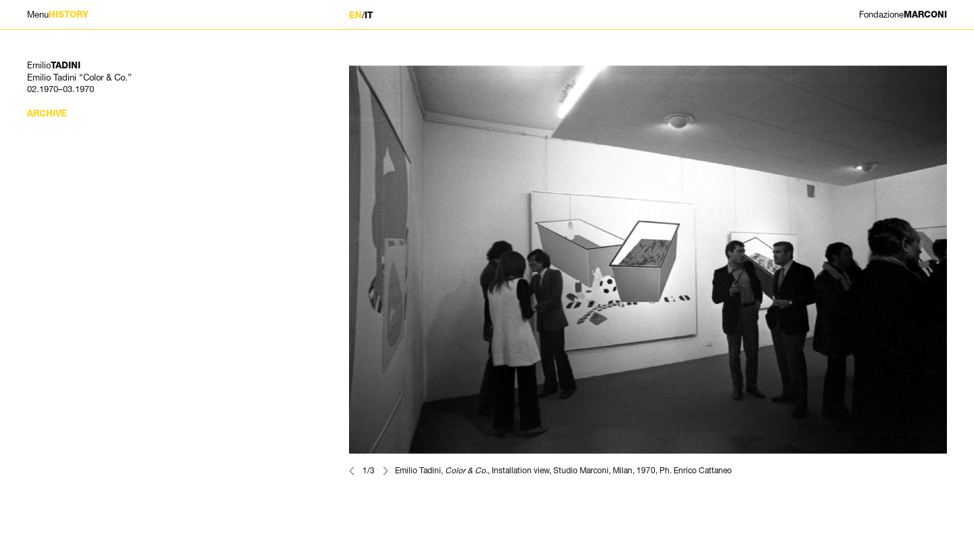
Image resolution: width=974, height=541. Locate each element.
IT (369, 15)
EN (355, 15)
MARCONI (903, 14)
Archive (47, 113)
